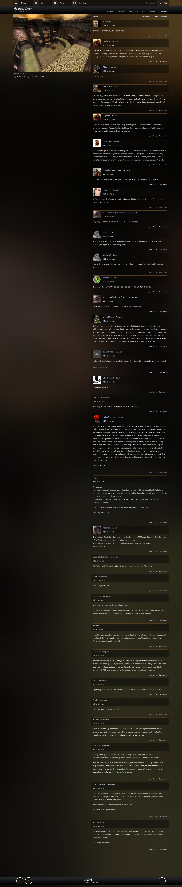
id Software (22, 11)
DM (19, 76)
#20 (104, 281)
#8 (94, 629)
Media (152, 11)
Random (82, 3)
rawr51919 (107, 86)
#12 (104, 532)
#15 (94, 401)
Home (43, 3)
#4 (94, 723)
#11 (94, 561)
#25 (104, 174)
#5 (94, 704)
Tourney (25, 76)
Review (110, 11)
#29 (104, 71)
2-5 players (33, 76)
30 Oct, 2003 (22, 73)
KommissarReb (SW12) (112, 170)
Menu (23, 3)
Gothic (41, 76)
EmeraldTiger (108, 317)
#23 (104, 216)
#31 (104, 25)
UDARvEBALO (108, 378)
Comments (133, 11)
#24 (104, 194)
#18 (104, 321)
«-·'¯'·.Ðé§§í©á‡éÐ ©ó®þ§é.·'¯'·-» (116, 212)
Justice (106, 232)
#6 (94, 684)
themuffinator (108, 352)
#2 (94, 788)
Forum (62, 3)
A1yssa (106, 67)
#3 (94, 749)
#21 (104, 259)
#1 (94, 826)
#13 (94, 481)
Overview (163, 11)
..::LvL (89, 880)
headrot (106, 528)
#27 (104, 119)
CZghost (106, 41)
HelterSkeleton (109, 417)
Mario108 (107, 21)
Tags (15, 76)
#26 (104, 145)
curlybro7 (107, 255)
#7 (94, 655)
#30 (104, 45)
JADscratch (107, 141)
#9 (94, 600)
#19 (104, 301)
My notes (146, 16)
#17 (104, 356)
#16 (104, 382)
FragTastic (107, 190)
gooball (106, 277)
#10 (94, 580)
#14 (104, 421)
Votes (144, 11)
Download (121, 11)
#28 (104, 90)
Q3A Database (92, 882)
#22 (104, 236)
